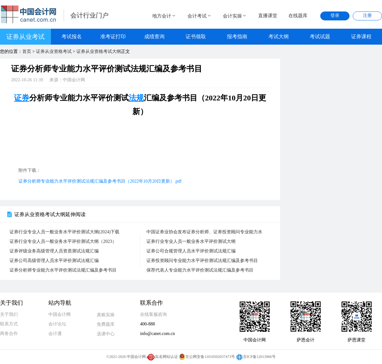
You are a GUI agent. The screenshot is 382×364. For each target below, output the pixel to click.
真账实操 (106, 314)
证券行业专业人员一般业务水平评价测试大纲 (191, 241)
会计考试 (199, 15)
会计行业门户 (89, 15)
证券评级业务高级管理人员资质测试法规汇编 (54, 251)
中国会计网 (59, 314)
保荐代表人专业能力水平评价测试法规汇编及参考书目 (199, 270)
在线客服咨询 (153, 314)
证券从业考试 (25, 36)
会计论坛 (57, 324)
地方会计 (164, 15)
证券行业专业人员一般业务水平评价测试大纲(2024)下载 (64, 231)
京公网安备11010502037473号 (207, 356)
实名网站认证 (162, 356)
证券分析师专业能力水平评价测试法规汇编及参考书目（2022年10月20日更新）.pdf (99, 181)
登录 (334, 15)
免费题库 (106, 324)
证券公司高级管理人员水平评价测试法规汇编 (54, 260)
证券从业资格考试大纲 (98, 51)
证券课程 (361, 36)
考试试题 (320, 36)
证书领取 (196, 36)
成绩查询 (154, 36)
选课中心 (106, 333)
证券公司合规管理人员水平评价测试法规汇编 (191, 251)
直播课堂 (267, 15)
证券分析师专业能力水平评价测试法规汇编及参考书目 (63, 270)
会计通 (55, 333)
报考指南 (237, 36)
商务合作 (9, 333)
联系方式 (9, 324)
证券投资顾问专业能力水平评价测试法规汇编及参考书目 (202, 260)
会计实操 (235, 15)
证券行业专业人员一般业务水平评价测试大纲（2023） (63, 241)
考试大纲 (278, 36)
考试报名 (71, 36)
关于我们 (9, 314)
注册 (367, 15)
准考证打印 (113, 36)
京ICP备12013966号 (256, 356)
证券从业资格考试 (54, 51)
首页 (26, 51)
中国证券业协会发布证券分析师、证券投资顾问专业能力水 (204, 231)
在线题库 (298, 15)
